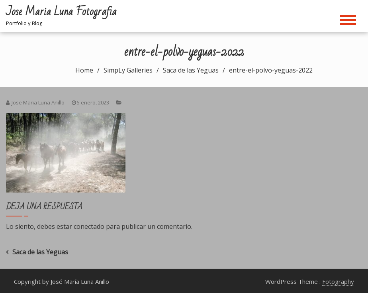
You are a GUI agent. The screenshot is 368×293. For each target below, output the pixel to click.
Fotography (338, 281)
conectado (89, 226)
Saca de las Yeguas (40, 252)
